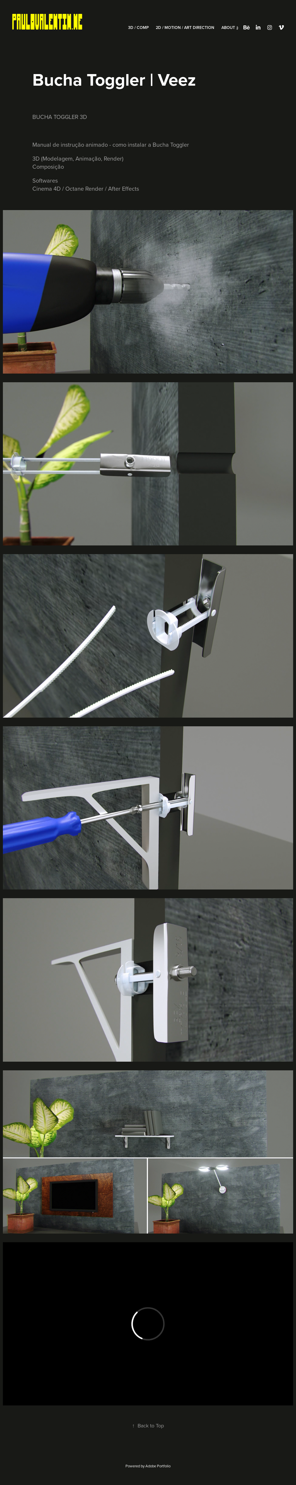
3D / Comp (138, 27)
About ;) (229, 27)
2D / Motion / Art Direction (185, 27)
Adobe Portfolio (158, 1466)
